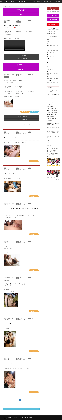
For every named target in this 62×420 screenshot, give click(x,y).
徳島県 (48, 78)
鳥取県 (48, 73)
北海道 (48, 39)
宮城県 (54, 45)
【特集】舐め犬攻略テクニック (53, 24)
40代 (54, 90)
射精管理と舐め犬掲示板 (51, 114)
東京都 (51, 52)
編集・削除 (24, 111)
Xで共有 (34, 111)
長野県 (54, 60)
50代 (56, 90)
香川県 (51, 78)
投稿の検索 (39, 1)
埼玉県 (57, 50)
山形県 (48, 46)
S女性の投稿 (49, 31)
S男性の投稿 (49, 33)
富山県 (48, 56)
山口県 (48, 74)
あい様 (48, 140)
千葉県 (48, 52)
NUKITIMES (49, 120)
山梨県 (51, 60)
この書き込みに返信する (21, 58)
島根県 (51, 73)
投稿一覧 (33, 1)
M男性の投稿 (55, 33)
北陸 (47, 54)
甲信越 (48, 58)
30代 (52, 90)
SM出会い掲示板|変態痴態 (52, 112)
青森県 (48, 45)
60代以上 (48, 91)
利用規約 (51, 1)
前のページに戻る (21, 409)
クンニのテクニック (50, 100)
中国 (47, 71)
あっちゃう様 (49, 145)
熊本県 (57, 82)
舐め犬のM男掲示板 (50, 106)
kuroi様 (48, 142)
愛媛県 (54, 78)
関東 (47, 48)
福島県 (51, 46)
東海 (47, 62)
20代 (49, 90)
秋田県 (57, 45)
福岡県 (48, 82)
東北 (47, 43)
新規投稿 (46, 1)
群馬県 (54, 50)
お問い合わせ (58, 1)
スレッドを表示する (21, 55)
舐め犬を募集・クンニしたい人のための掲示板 (12, 1)
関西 (47, 66)
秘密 (51, 91)
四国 (47, 76)
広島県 (57, 73)
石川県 (51, 56)
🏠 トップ (5, 6)
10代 (47, 90)
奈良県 (48, 69)
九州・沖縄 (49, 80)
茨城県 (48, 50)
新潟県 (48, 60)
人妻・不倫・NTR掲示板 (51, 118)
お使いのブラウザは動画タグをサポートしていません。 (14, 45)
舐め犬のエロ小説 (50, 116)
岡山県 (54, 73)
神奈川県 (54, 52)
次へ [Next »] (25, 399)
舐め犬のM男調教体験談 (51, 98)
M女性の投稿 (55, 31)
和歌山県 (51, 69)
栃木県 (51, 50)
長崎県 (54, 82)
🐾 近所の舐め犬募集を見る (21, 119)
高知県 (57, 78)
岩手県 (51, 45)
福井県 (54, 56)
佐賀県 (51, 82)
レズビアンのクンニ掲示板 (52, 110)
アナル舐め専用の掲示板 (51, 108)
